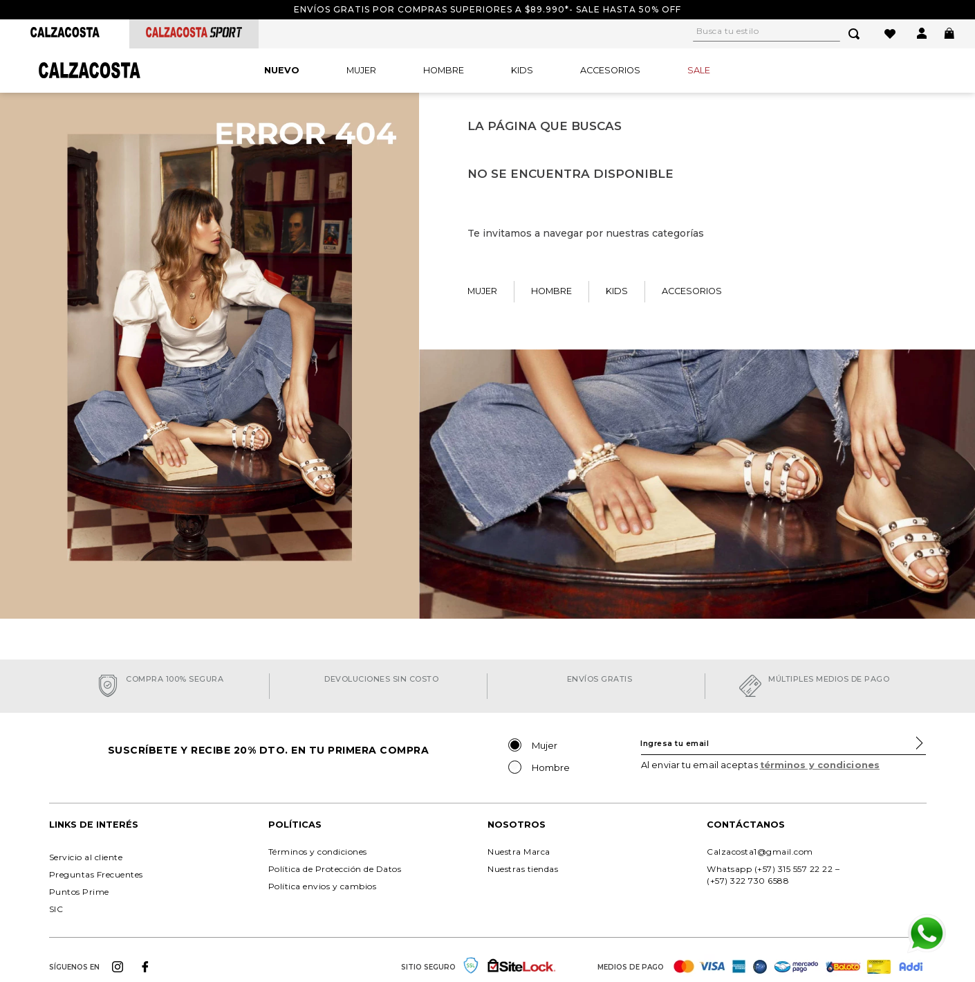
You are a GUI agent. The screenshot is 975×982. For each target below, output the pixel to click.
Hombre (551, 767)
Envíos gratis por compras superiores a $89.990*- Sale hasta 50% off (487, 9)
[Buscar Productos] (856, 34)
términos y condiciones (820, 765)
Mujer (544, 745)
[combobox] (784, 34)
